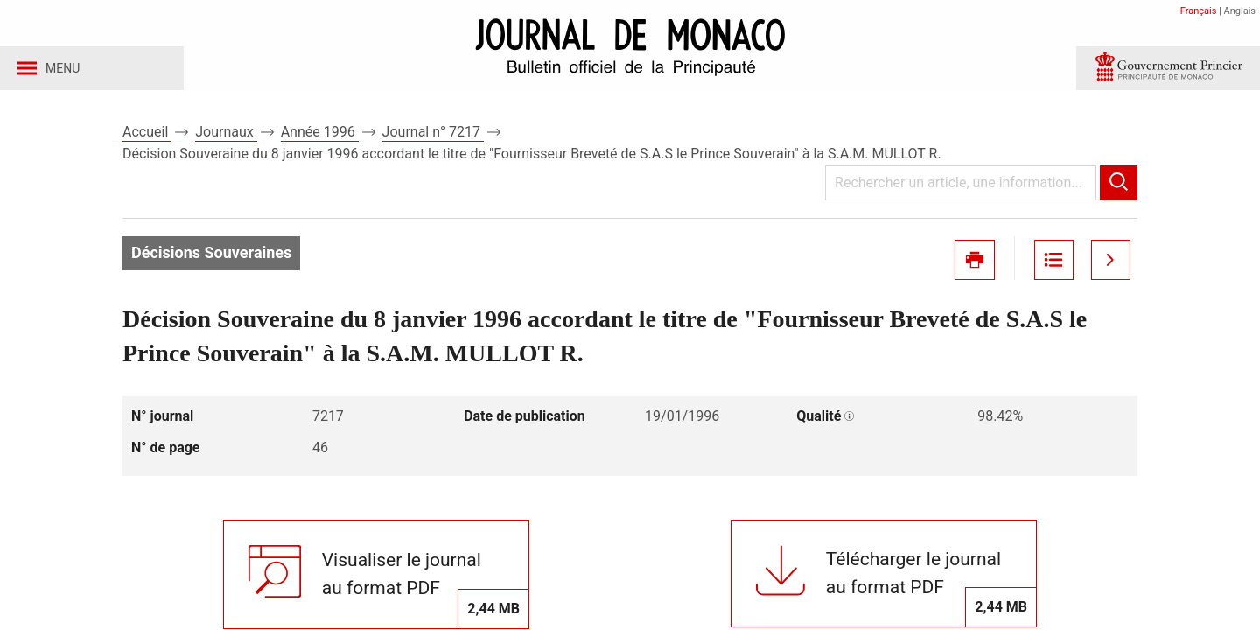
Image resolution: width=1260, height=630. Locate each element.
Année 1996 (320, 138)
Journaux (225, 138)
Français (1198, 11)
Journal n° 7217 (433, 138)
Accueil (147, 138)
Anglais (1240, 11)
